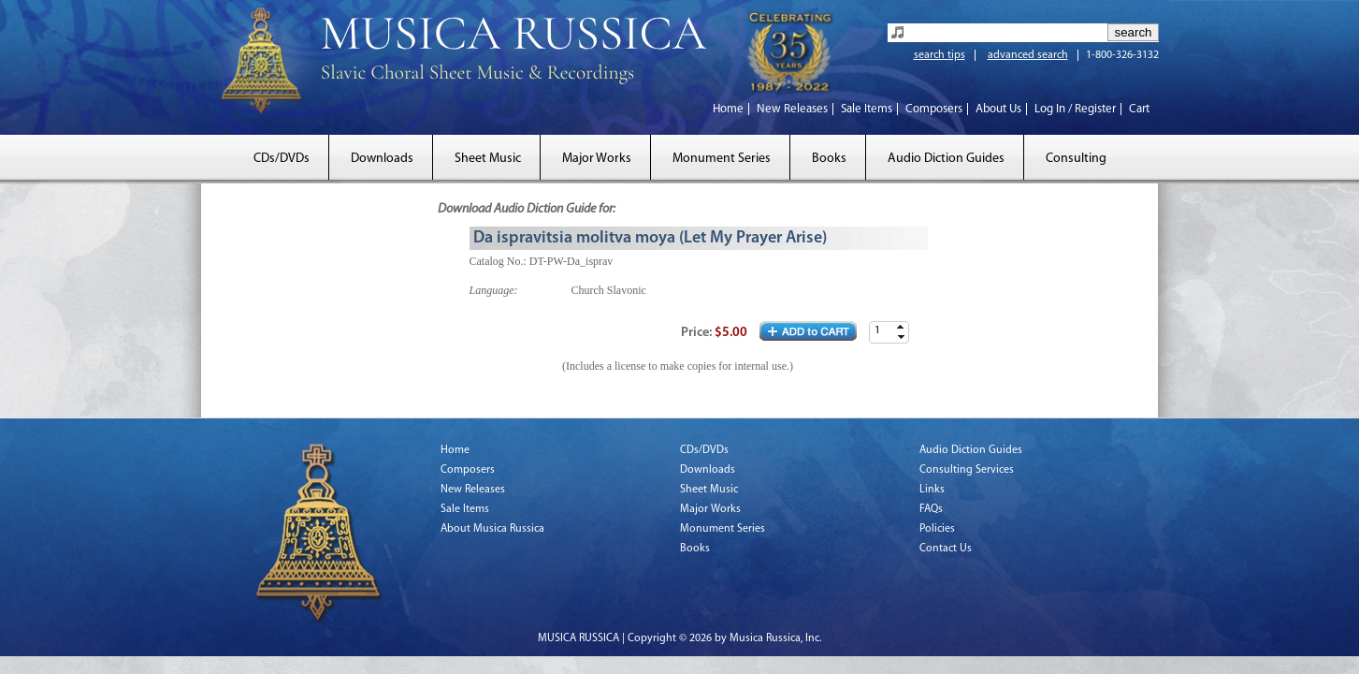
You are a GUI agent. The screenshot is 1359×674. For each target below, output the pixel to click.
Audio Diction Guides (946, 159)
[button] (900, 327)
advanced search (1028, 55)
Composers (933, 109)
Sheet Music (488, 159)
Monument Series (721, 159)
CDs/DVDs (281, 159)
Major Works (596, 159)
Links (932, 489)
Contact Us (945, 548)
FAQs (931, 509)
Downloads (382, 159)
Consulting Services (966, 470)
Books (829, 159)
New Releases (792, 109)
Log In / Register (1075, 109)
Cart (1139, 109)
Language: (494, 290)
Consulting (1076, 159)
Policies (937, 529)
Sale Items (866, 109)
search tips (939, 55)
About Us (998, 109)
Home (728, 109)
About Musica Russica (492, 529)
